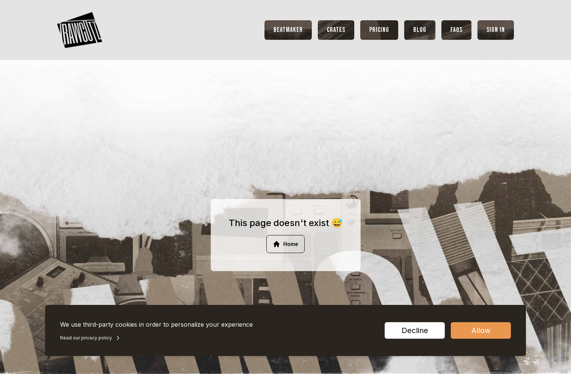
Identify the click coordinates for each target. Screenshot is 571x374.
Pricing (379, 30)
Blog (419, 30)
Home (285, 244)
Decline (415, 330)
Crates (336, 30)
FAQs (456, 30)
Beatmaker (288, 30)
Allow (481, 330)
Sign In (495, 30)
